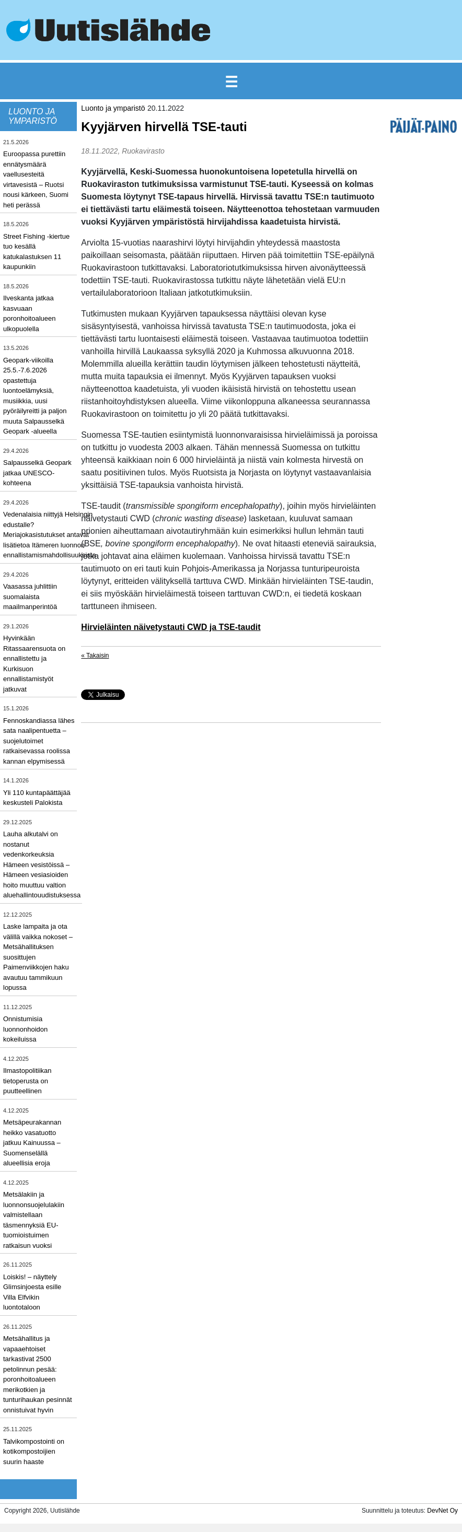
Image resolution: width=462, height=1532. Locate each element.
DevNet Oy (442, 1510)
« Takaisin (95, 655)
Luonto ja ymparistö (113, 108)
